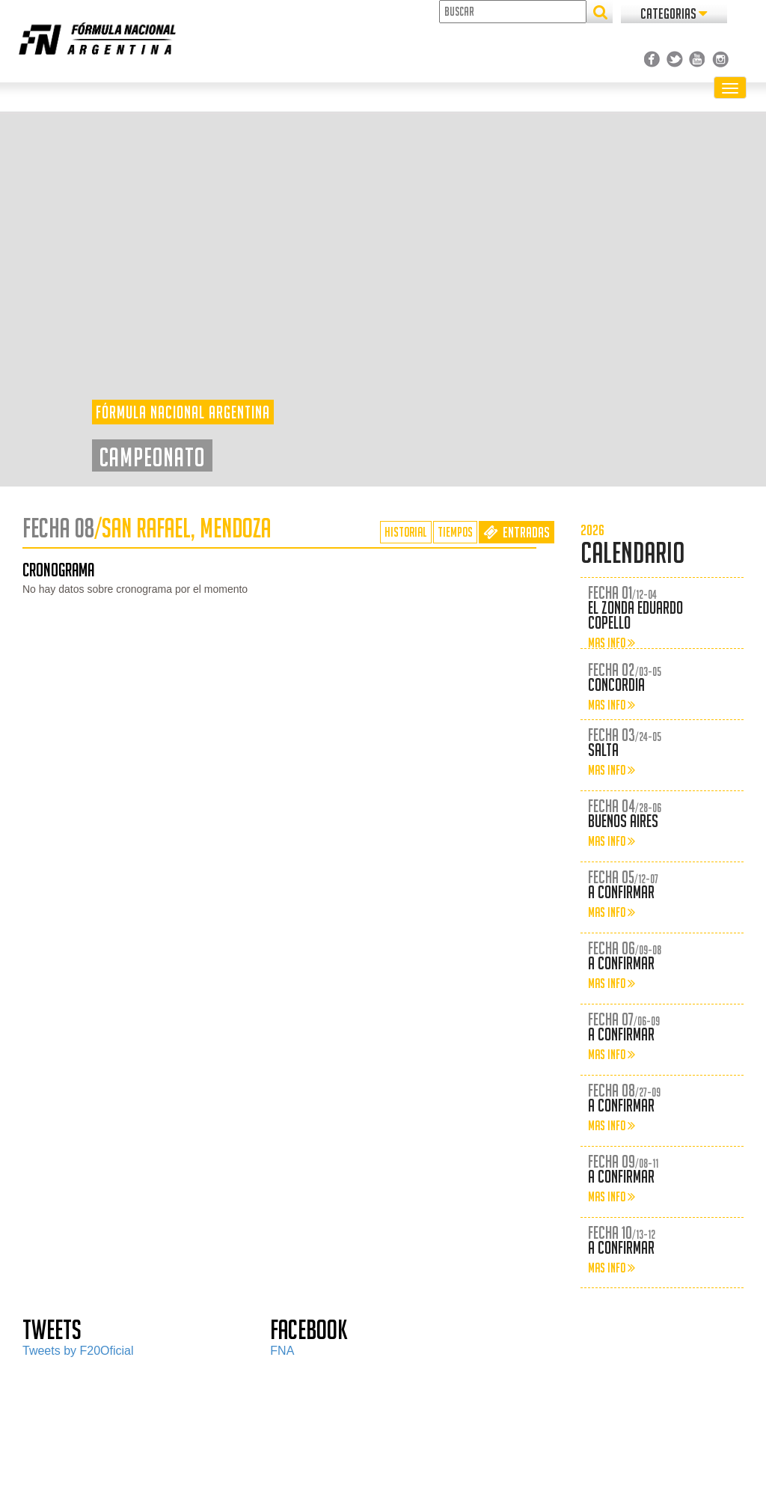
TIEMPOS (455, 532)
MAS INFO (611, 642)
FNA (282, 1350)
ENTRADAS (516, 532)
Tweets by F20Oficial (78, 1350)
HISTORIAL (405, 532)
